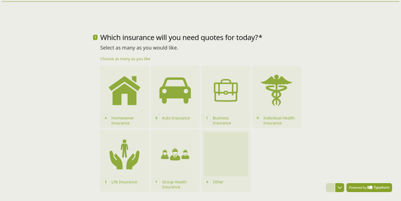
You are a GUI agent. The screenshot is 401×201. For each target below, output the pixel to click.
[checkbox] (124, 88)
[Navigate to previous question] (330, 187)
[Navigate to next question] (339, 187)
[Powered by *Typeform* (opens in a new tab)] (369, 187)
